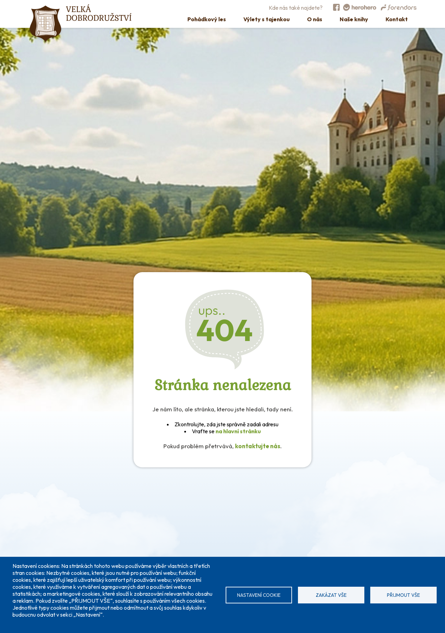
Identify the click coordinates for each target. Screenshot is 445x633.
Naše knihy (354, 19)
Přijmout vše (403, 595)
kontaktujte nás (257, 446)
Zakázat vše (331, 595)
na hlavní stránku (238, 431)
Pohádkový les (206, 19)
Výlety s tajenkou (266, 19)
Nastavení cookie (259, 595)
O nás (314, 19)
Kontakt (397, 19)
